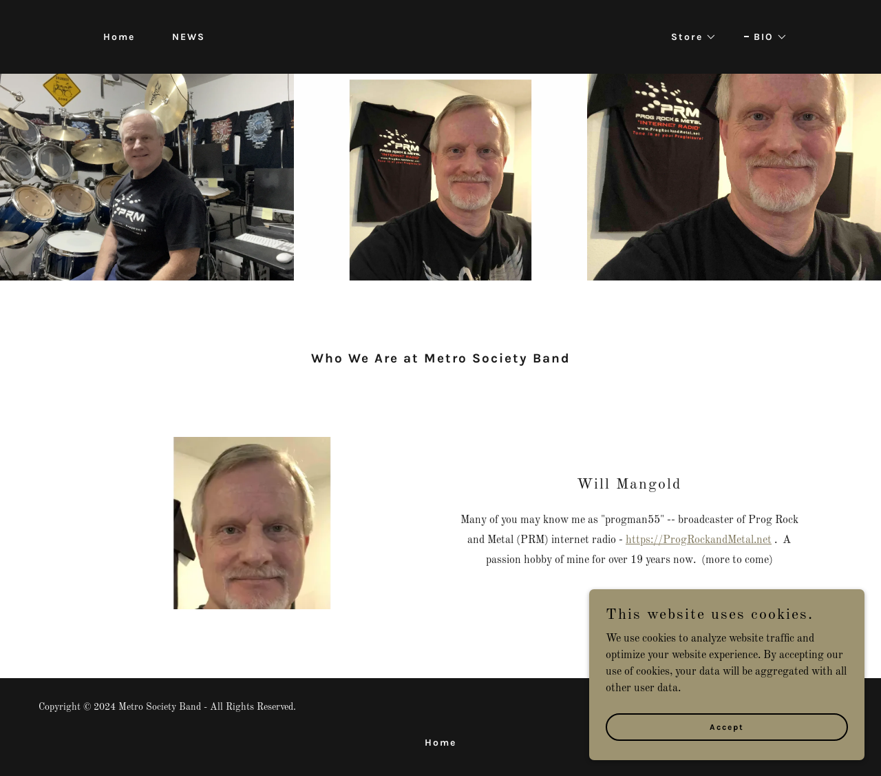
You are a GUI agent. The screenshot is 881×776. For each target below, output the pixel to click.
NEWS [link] (188, 37)
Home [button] (440, 742)
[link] (440, 36)
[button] (689, 37)
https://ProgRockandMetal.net (699, 540)
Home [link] (119, 37)
